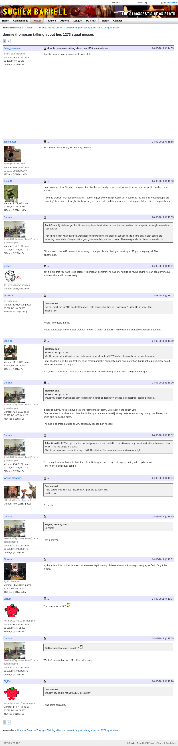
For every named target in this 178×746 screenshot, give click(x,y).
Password (141, 2)
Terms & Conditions (166, 743)
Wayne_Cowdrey (13, 478)
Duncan (8, 217)
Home (5, 20)
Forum (30, 27)
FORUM (37, 20)
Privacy (151, 743)
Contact (117, 20)
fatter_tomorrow (12, 48)
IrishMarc (8, 295)
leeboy (7, 266)
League (78, 20)
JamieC (8, 181)
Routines (51, 20)
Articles (64, 20)
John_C (8, 341)
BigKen (7, 598)
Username (115, 2)
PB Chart (91, 20)
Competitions (20, 20)
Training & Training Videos (49, 27)
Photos (105, 20)
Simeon (8, 559)
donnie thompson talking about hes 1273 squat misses (93, 27)
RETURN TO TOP (12, 743)
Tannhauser (10, 141)
